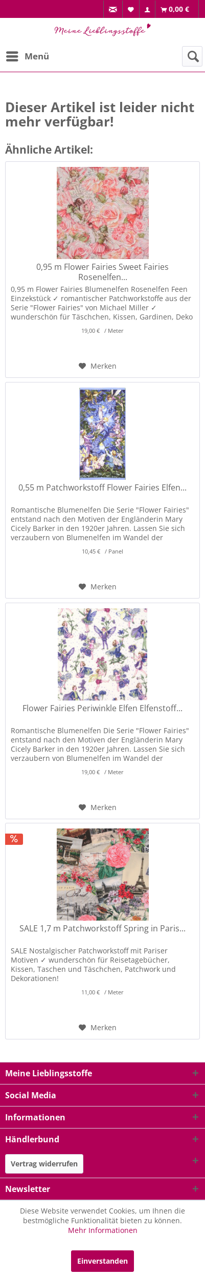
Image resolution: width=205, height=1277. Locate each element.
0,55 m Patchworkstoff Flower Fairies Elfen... (102, 487)
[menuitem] (113, 9)
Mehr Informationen (103, 1230)
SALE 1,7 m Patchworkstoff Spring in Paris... (102, 928)
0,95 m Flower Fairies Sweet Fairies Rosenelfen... (102, 272)
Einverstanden (102, 1261)
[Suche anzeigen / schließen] (192, 56)
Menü (27, 55)
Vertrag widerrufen (44, 1163)
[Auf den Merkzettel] (98, 366)
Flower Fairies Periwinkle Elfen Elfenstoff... (102, 708)
